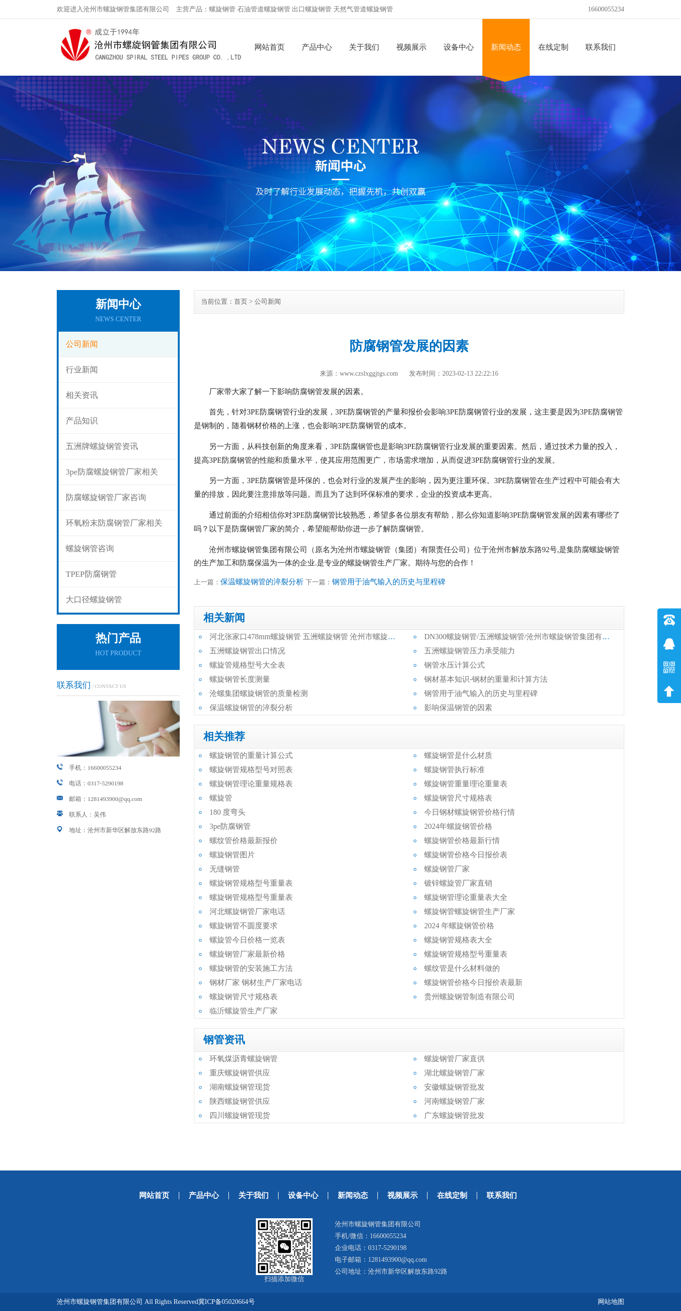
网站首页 (269, 47)
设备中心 (459, 47)
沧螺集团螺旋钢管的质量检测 (259, 693)
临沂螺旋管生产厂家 (244, 1011)
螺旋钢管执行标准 (454, 769)
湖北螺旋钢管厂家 (454, 1073)
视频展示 (411, 47)
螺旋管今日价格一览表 (247, 940)
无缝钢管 (225, 869)
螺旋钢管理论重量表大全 (465, 897)
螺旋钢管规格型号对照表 (251, 769)
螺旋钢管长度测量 (240, 679)
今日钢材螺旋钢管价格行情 (469, 812)
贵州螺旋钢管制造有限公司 (469, 997)
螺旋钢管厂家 (447, 869)
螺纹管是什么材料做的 (462, 968)
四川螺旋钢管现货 (240, 1115)
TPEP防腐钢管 (91, 574)
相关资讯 (82, 395)
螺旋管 (221, 798)
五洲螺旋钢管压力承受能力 (469, 651)
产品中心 (317, 47)
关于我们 (364, 47)
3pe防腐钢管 (230, 826)
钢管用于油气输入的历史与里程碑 (388, 582)
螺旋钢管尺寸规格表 (458, 798)
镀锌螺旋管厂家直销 (458, 883)
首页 (240, 301)
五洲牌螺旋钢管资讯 (102, 446)
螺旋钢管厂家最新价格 (247, 954)
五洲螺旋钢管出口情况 (247, 651)
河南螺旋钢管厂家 (454, 1101)
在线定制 (553, 47)
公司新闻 (82, 344)
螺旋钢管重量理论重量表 (465, 784)
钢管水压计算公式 (454, 665)
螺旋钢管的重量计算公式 (251, 755)
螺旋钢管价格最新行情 (462, 840)
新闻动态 (506, 47)
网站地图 (611, 1301)
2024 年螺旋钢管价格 (459, 926)
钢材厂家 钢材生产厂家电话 (256, 982)
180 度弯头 (227, 812)
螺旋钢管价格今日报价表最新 (473, 982)
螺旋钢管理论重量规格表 (251, 784)
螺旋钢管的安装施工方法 (251, 968)
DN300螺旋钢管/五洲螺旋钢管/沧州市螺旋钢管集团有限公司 (524, 637)
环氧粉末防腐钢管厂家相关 (114, 523)
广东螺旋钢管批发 (454, 1115)
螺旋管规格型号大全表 (247, 665)
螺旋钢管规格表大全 (458, 940)
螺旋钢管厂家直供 (454, 1059)
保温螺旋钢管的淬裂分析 (262, 582)
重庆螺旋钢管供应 (240, 1073)
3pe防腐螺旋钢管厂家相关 (112, 471)
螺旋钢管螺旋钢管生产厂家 (469, 911)
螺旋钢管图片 (232, 855)
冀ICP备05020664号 (226, 1301)
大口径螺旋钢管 (94, 599)
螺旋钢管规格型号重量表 (251, 883)
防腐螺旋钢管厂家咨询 (106, 497)
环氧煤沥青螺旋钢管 (244, 1059)
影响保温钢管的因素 (458, 708)
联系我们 (600, 47)
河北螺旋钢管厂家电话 (247, 911)
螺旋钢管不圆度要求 (244, 926)
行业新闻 (82, 369)
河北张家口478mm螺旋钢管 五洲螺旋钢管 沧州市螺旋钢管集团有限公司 (329, 637)
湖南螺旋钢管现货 (240, 1087)
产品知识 (82, 420)
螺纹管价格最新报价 (244, 840)
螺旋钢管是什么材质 (458, 755)
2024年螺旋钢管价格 (458, 826)
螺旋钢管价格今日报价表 (465, 855)
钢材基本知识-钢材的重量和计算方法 (486, 679)
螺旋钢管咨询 (90, 548)
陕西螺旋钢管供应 (240, 1101)
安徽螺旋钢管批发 (454, 1087)
